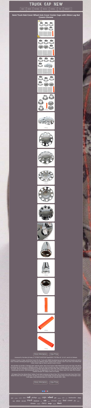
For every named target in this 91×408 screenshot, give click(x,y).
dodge (50, 403)
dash (14, 401)
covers (39, 397)
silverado (54, 401)
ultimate (18, 401)
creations (16, 398)
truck (29, 400)
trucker (20, 397)
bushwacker (72, 397)
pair (55, 397)
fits (75, 401)
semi (41, 401)
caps (44, 397)
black (59, 403)
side (44, 401)
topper (12, 397)
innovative (59, 398)
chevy (44, 403)
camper (38, 403)
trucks (49, 401)
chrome (33, 403)
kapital (54, 403)
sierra (78, 401)
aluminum (36, 401)
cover (70, 400)
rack (66, 397)
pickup (34, 397)
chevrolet (24, 401)
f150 (63, 397)
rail (28, 397)
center (59, 401)
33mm (79, 397)
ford (64, 400)
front (24, 397)
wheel (50, 397)
